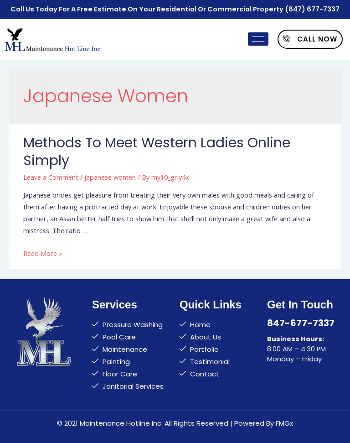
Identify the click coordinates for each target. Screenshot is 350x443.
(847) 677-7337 (312, 9)
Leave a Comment (50, 177)
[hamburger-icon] (258, 39)
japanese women (110, 177)
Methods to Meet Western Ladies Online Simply (156, 151)
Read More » (42, 253)
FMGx (284, 423)
